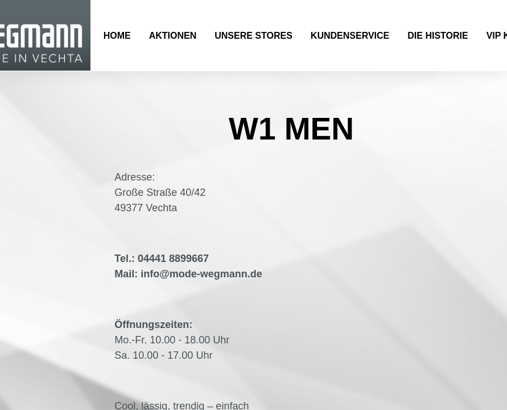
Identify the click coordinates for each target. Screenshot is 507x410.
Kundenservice (350, 35)
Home (117, 35)
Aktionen (173, 35)
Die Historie (437, 35)
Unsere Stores (253, 35)
